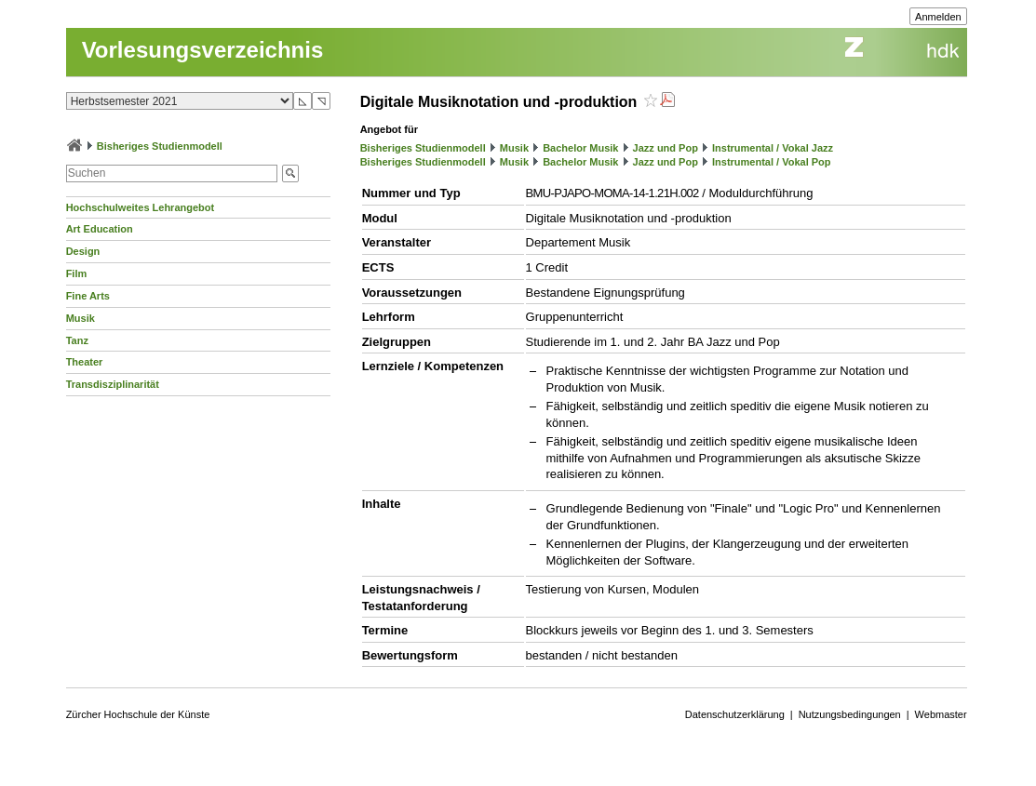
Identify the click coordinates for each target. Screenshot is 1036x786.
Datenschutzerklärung (735, 714)
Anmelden (938, 16)
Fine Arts (88, 295)
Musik (80, 318)
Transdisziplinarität (112, 384)
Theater (84, 361)
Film (76, 273)
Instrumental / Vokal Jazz (772, 147)
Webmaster (941, 714)
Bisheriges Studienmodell (159, 146)
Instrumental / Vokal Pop (771, 161)
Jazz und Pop (665, 147)
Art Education (99, 228)
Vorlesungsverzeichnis (203, 49)
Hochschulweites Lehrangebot (140, 207)
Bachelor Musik (580, 147)
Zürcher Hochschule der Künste (138, 714)
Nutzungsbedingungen (850, 714)
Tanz (77, 340)
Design (83, 251)
